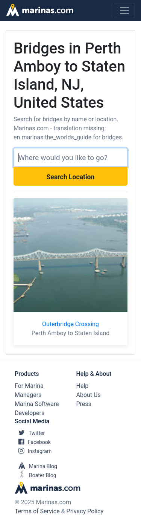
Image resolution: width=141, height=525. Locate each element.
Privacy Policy (85, 511)
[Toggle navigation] (124, 10)
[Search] (70, 157)
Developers (29, 413)
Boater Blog (35, 475)
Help (82, 385)
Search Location (71, 177)
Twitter (30, 433)
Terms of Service (37, 511)
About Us (88, 394)
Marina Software (37, 403)
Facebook (33, 442)
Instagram (33, 451)
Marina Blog (36, 466)
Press (83, 403)
